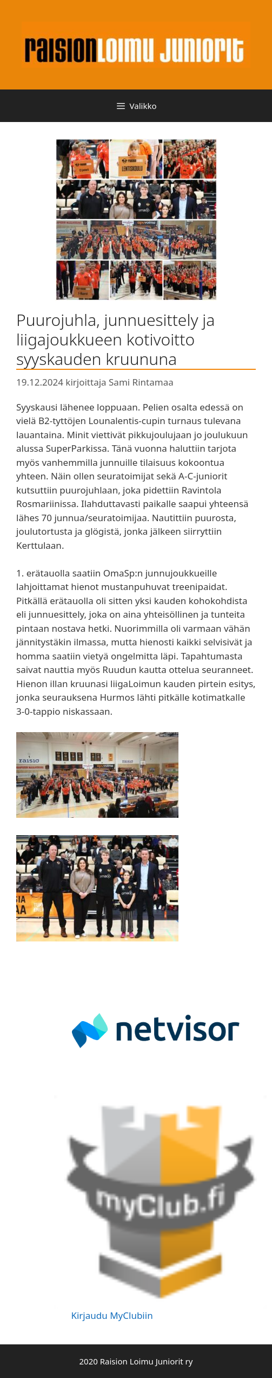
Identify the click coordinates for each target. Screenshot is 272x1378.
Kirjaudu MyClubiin (111, 1315)
